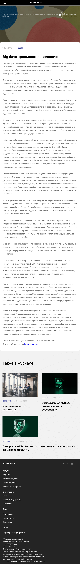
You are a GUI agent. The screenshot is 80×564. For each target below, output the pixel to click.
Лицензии (6, 475)
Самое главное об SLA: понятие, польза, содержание (56, 406)
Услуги (6, 471)
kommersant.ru (31, 344)
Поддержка (8, 514)
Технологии (7, 504)
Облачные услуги (9, 483)
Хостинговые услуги (10, 479)
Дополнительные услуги (12, 487)
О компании (8, 492)
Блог (5, 509)
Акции (5, 527)
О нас (5, 496)
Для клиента (7, 522)
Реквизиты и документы (12, 500)
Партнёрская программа (14, 533)
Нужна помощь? (9, 518)
